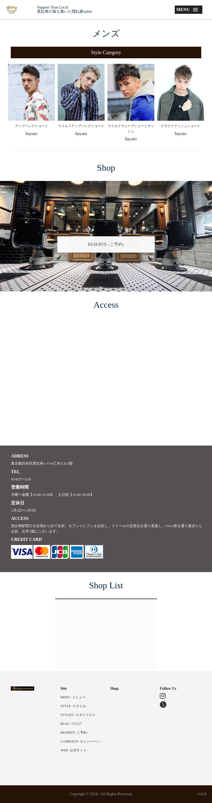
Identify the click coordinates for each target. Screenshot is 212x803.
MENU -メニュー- (73, 697)
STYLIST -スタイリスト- (78, 715)
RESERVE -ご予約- (106, 244)
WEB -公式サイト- (74, 750)
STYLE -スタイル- (73, 706)
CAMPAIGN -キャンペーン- (80, 741)
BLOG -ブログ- (71, 724)
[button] (106, 52)
